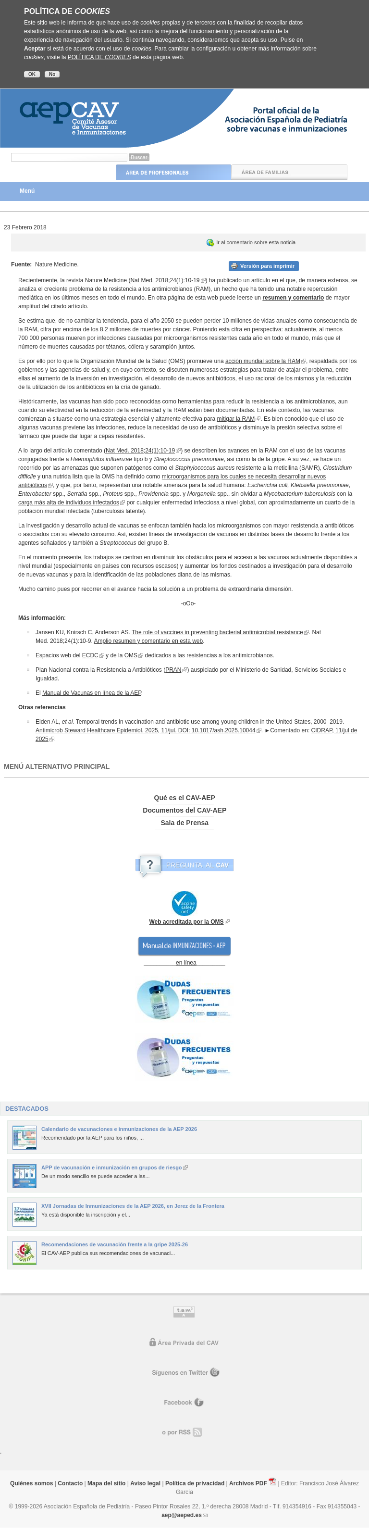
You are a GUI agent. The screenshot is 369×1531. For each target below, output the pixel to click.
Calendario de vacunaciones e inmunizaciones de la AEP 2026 (119, 1129)
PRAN (173, 669)
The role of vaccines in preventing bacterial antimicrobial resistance (217, 632)
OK (32, 74)
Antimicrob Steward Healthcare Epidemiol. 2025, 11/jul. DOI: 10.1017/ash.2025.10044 (146, 730)
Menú (27, 191)
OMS (130, 655)
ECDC (90, 655)
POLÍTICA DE (99, 57)
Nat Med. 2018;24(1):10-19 (164, 280)
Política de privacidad (194, 1483)
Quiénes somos (31, 1483)
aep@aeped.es (181, 1515)
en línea (186, 962)
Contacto (70, 1483)
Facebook (184, 1403)
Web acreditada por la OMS (186, 921)
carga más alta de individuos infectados (68, 502)
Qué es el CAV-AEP (184, 798)
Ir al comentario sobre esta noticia (255, 242)
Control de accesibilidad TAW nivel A (184, 1313)
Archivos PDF (248, 1483)
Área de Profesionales (174, 172)
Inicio (58, 172)
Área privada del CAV (185, 1343)
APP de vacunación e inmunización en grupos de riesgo (111, 1167)
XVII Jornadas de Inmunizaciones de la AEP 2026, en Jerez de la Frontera (132, 1206)
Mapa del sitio (106, 1483)
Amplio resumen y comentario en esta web (148, 641)
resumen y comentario (293, 297)
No (52, 74)
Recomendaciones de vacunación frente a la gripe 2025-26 (114, 1244)
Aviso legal (145, 1483)
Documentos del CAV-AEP (184, 810)
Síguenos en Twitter (184, 1373)
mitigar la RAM (236, 418)
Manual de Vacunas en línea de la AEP (91, 693)
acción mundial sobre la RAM (262, 361)
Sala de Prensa (184, 823)
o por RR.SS (184, 1432)
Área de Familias (289, 172)
